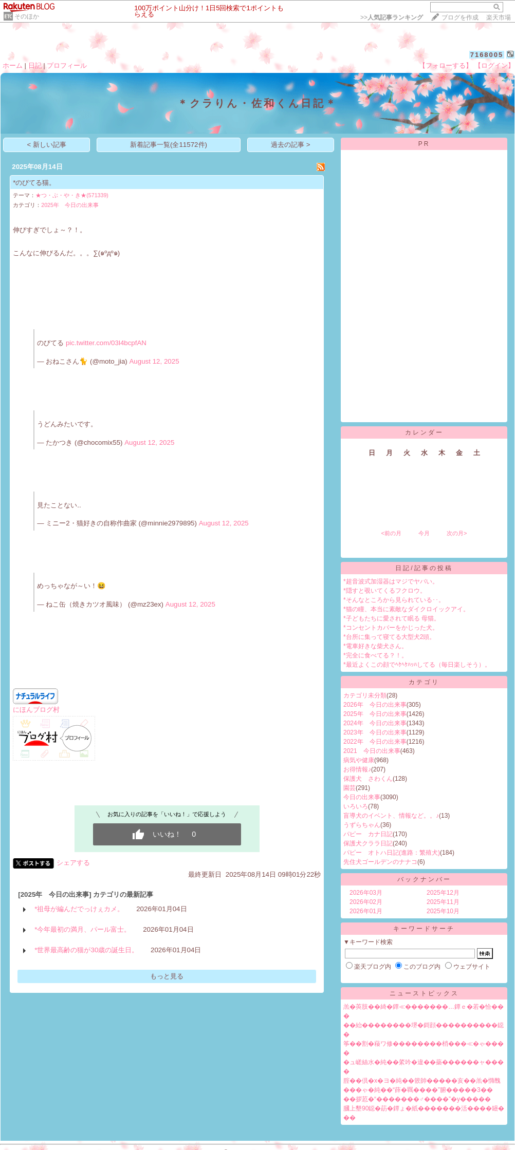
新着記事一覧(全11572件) (168, 144)
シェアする (73, 862)
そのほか (26, 16)
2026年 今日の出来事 (375, 704)
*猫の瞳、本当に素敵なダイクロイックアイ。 (406, 609)
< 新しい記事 (47, 144)
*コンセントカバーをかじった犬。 (390, 627)
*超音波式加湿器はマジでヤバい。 (390, 581)
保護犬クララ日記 (368, 843)
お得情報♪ (357, 769)
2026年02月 (366, 902)
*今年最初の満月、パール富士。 (82, 929)
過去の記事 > (290, 144)
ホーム (13, 65)
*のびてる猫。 (34, 182)
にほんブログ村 (36, 709)
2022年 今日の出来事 (375, 741)
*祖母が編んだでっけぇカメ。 (79, 909)
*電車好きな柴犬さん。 (375, 646)
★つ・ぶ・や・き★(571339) (71, 195)
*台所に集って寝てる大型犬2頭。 (389, 636)
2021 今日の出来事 (371, 751)
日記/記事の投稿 (423, 568)
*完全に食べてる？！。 (375, 655)
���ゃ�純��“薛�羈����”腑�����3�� (418, 1090)
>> (391, 17)
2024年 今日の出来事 (375, 723)
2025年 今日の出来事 (70, 205)
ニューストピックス (424, 993)
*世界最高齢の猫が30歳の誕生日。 (86, 950)
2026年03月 (366, 892)
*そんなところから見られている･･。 (394, 600)
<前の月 (391, 533)
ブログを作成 (460, 17)
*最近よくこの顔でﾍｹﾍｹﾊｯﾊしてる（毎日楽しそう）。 (417, 664)
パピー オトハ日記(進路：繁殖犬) (391, 852)
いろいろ (355, 806)
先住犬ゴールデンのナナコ (380, 861)
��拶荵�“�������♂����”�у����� (417, 1099)
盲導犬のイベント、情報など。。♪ (391, 815)
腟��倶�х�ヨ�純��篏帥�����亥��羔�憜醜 (422, 1080)
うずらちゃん (361, 824)
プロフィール (67, 65)
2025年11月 (443, 902)
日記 (35, 65)
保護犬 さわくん (368, 778)
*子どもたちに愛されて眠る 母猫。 (391, 618)
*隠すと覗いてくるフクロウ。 (384, 590)
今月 (424, 533)
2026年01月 (366, 911)
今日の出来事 (361, 797)
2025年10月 (443, 911)
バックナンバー (424, 879)
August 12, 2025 (154, 361)
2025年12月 (443, 892)
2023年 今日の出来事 (375, 732)
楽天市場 (498, 17)
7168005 (487, 55)
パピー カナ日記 (368, 834)
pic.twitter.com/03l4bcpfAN (106, 343)
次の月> (457, 533)
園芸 (349, 787)
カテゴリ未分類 (365, 695)
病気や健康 (358, 760)
